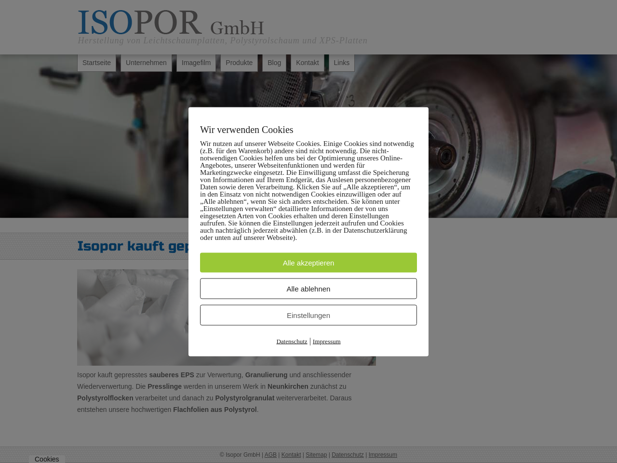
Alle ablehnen (309, 288)
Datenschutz (291, 340)
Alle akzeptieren (309, 262)
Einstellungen (308, 315)
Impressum (327, 340)
